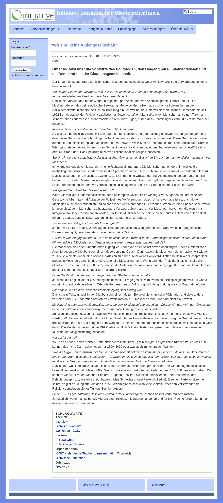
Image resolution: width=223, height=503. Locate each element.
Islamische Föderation (70, 458)
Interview (62, 421)
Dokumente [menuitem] (73, 29)
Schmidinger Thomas (70, 444)
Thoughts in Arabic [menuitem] (99, 29)
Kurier (56, 61)
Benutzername (19, 47)
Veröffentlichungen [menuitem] (43, 30)
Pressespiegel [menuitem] (127, 29)
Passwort (16, 57)
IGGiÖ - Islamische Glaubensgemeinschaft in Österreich (93, 453)
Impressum (158, 484)
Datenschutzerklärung (96, 484)
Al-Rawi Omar (65, 439)
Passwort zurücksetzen (29, 75)
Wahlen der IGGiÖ (68, 430)
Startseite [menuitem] (18, 29)
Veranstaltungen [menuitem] (154, 29)
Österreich (63, 467)
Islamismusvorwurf (68, 426)
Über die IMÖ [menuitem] (181, 30)
